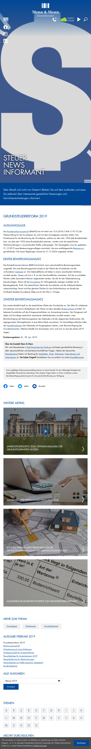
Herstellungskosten (14, 326)
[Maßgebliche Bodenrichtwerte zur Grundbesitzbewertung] (45, 583)
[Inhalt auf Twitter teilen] (25, 386)
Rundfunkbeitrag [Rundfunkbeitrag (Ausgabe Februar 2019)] (10, 666)
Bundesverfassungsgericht (18, 232)
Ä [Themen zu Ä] (21, 725)
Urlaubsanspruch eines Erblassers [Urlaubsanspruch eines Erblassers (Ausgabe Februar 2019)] (17, 649)
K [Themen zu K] (81, 710)
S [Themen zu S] (58, 718)
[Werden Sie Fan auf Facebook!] (5, 27)
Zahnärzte (59, 354)
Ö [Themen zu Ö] (29, 725)
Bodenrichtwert (68, 309)
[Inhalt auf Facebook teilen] (10, 386)
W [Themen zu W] (6, 725)
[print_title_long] (40, 386)
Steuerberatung (11, 354)
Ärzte (51, 354)
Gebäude (19, 272)
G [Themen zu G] (51, 710)
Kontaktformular (77, 357)
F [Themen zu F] (43, 710)
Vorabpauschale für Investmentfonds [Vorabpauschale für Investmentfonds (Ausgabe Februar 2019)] (18, 653)
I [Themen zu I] (66, 710)
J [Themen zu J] (73, 710)
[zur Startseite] (45, 10)
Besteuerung (78, 248)
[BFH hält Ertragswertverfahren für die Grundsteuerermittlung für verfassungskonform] (45, 532)
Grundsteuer (35, 282)
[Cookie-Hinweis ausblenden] (81, 743)
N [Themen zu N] (21, 718)
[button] (54, 19)
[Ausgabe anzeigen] (11, 687)
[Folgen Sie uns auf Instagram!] (5, 34)
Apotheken (43, 354)
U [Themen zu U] (73, 718)
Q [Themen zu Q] (44, 718)
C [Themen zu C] (21, 710)
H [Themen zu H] (59, 710)
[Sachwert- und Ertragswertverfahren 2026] (45, 481)
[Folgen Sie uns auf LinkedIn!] (6, 41)
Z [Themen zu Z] (13, 725)
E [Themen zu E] (36, 710)
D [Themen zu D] (28, 710)
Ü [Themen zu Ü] (36, 725)
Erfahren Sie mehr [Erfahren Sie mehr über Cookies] (40, 746)
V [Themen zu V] (81, 718)
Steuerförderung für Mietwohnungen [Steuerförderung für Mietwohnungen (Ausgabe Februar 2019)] (18, 659)
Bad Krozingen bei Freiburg (39, 347)
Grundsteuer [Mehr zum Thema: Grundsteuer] (12, 626)
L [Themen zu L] (6, 718)
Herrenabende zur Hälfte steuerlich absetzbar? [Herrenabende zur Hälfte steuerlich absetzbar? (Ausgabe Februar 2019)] (23, 663)
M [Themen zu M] (14, 718)
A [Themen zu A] (6, 710)
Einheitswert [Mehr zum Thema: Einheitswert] (31, 626)
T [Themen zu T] (66, 718)
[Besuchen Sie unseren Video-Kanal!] (79, 19)
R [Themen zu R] (51, 718)
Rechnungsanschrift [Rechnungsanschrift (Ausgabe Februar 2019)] (11, 646)
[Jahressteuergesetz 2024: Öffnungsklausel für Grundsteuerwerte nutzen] (45, 431)
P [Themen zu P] (36, 718)
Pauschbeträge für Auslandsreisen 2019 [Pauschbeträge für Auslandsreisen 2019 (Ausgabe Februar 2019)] (20, 656)
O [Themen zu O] (29, 718)
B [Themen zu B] (13, 710)
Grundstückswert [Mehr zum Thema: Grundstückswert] (51, 626)
